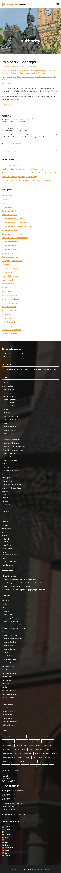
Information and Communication (14, 446)
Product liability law (10, 310)
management (47, 77)
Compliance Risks (9, 245)
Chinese (7, 853)
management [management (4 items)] (32, 761)
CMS (3, 203)
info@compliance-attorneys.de (13, 803)
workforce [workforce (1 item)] (15, 770)
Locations (5, 491)
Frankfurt (6, 508)
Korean (7, 850)
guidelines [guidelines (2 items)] (54, 753)
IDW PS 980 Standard (10, 276)
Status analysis (8, 326)
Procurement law (9, 307)
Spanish (7, 835)
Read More (6, 104)
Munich (5, 522)
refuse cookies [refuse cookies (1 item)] (15, 766)
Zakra (38, 869)
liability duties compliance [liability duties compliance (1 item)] (9, 761)
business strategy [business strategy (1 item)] (32, 736)
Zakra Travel (27, 869)
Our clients (5, 535)
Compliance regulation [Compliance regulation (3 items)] (48, 741)
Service (4, 552)
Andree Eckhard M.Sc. (9, 389)
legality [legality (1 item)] (40, 757)
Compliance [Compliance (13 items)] (50, 736)
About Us (5, 382)
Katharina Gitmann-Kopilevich (11, 484)
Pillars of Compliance (10, 165)
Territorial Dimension (10, 333)
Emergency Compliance (12, 261)
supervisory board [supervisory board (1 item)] (35, 766)
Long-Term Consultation (11, 416)
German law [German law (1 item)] (18, 753)
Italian (6, 837)
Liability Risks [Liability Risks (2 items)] (22, 761)
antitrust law (7, 195)
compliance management (30, 77)
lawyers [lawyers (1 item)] (27, 757)
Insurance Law (8, 284)
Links (5, 558)
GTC (3, 474)
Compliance (12, 70)
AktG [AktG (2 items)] (15, 736)
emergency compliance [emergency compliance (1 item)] (19, 749)
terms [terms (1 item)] (51, 766)
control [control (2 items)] (38, 745)
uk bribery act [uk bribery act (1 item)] (6, 770)
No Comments (6, 83)
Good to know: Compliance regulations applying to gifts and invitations (26, 181)
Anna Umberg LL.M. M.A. (10, 393)
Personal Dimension (10, 303)
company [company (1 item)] (41, 736)
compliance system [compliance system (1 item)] (21, 745)
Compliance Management (37, 70)
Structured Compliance (11, 330)
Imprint (5, 541)
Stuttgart (6, 525)
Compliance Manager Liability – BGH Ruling (19, 177)
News (3, 532)
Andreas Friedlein (7, 386)
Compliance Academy (9, 426)
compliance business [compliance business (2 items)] (8, 741)
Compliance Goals (8, 433)
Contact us (5, 464)
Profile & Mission (7, 548)
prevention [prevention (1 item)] (41, 761)
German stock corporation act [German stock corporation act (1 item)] (42, 753)
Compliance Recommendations (26, 73)
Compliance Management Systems (16, 226)
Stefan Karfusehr (7, 565)
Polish (6, 842)
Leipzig (5, 518)
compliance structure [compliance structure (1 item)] (8, 745)
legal (41, 77)
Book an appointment (12, 143)
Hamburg (6, 511)
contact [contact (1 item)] (31, 745)
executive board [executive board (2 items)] (39, 749)
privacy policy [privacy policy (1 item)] (50, 761)
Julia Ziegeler (6, 478)
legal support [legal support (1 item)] (48, 757)
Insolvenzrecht (8, 280)
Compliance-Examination (11, 440)
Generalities (42, 73)
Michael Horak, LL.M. (9, 528)
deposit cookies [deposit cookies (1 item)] (7, 749)
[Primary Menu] (57, 4)
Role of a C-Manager (19, 62)
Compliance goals (9, 215)
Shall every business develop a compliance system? (23, 169)
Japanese (7, 845)
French (6, 832)
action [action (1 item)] (9, 736)
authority (10, 77)
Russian (7, 855)
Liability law (6, 291)
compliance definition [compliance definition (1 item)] (22, 741)
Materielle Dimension (10, 295)
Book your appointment (9, 396)
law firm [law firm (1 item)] (20, 757)
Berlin (5, 494)
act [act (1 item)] (4, 736)
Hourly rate (6, 413)
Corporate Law (8, 253)
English (7, 829)
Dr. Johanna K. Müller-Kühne (11, 471)
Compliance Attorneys (9, 430)
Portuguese (8, 840)
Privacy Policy (6, 545)
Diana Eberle (6, 467)
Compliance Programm (9, 453)
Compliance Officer (10, 230)
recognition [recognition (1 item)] (6, 766)
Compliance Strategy (11, 249)
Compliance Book (22, 70)
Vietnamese (8, 848)
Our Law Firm (6, 539)
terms (4, 79)
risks (54, 77)
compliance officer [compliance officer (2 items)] (34, 741)
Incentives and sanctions (11, 443)
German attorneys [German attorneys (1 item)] (7, 753)
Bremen (5, 501)
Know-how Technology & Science (12, 488)
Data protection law (10, 257)
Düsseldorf (6, 504)
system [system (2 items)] (45, 766)
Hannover (6, 515)
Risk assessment (8, 318)
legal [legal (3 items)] (34, 757)
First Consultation (9, 406)
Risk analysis (7, 314)
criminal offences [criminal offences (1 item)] (47, 745)
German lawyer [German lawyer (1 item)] (27, 753)
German (7, 827)
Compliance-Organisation (10, 460)
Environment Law (9, 264)
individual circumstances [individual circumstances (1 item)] (9, 757)
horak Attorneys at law (11, 66)
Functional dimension (10, 268)
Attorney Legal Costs (10, 554)
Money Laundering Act (11, 299)
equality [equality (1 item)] (30, 749)
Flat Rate (6, 409)
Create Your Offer (9, 402)
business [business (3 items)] (22, 736)
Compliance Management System (16, 222)
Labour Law (6, 287)
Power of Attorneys (9, 561)
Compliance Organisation (12, 234)
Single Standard (8, 322)
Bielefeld (6, 497)
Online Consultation (9, 420)
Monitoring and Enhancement (13, 450)
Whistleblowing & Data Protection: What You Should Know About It (29, 173)
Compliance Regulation (11, 241)
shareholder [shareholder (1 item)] (25, 766)
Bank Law (5, 199)
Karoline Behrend (7, 481)
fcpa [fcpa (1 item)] (47, 749)
